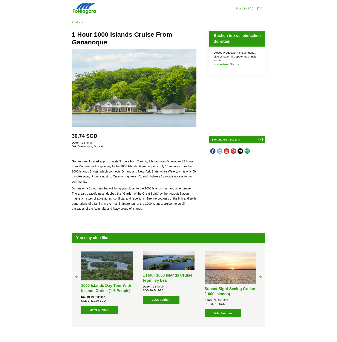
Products (77, 22)
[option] (107, 282)
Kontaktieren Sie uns (226, 64)
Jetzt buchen (99, 310)
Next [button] (260, 276)
